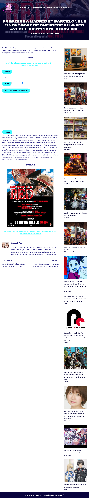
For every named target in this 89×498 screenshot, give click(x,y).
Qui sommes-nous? (51, 7)
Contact (65, 7)
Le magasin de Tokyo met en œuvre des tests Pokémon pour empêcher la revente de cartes (75, 299)
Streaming (37, 7)
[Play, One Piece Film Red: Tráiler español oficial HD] (7, 72)
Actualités (25, 7)
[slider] (17, 83)
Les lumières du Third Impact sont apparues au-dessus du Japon (15, 264)
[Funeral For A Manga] (9, 7)
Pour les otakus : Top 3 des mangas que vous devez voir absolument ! (73, 144)
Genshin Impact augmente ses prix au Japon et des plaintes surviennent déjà (45, 264)
